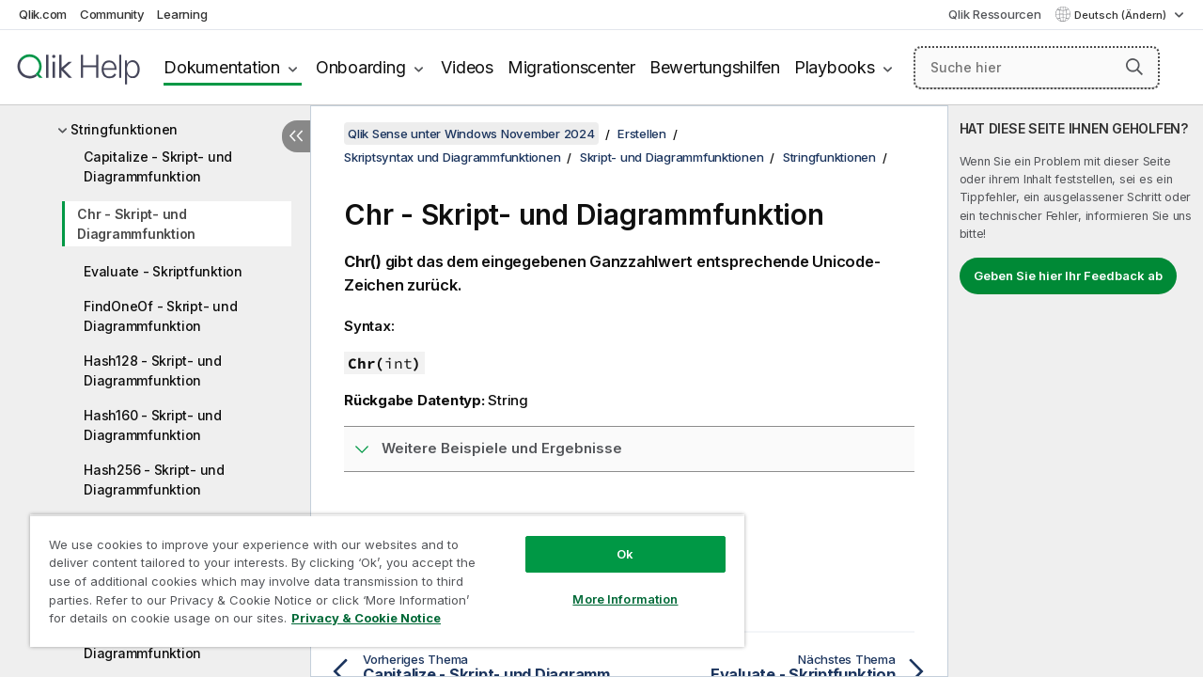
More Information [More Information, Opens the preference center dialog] (611, 584)
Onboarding (361, 67)
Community (112, 14)
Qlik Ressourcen (994, 14)
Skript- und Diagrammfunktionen (672, 157)
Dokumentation (222, 67)
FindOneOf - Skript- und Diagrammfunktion (160, 316)
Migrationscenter (571, 67)
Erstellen (641, 133)
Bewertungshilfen (714, 67)
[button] (1134, 66)
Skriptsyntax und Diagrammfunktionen (452, 157)
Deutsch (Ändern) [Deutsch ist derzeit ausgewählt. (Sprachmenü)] (1121, 15)
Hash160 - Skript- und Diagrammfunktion (153, 425)
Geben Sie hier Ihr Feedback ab (1068, 275)
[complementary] (1075, 391)
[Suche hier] (1036, 67)
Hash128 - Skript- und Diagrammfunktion (153, 370)
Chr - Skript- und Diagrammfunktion (136, 224)
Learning (182, 14)
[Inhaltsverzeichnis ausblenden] (296, 136)
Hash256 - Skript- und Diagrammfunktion (154, 479)
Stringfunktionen (124, 129)
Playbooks (834, 67)
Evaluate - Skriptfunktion (163, 271)
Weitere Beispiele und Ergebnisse (502, 448)
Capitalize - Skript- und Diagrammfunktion (158, 166)
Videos (467, 67)
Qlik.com (43, 14)
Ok (610, 539)
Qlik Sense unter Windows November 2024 (471, 133)
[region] (378, 573)
